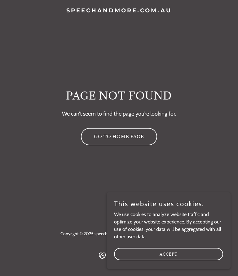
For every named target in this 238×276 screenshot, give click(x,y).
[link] (119, 11)
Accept (169, 258)
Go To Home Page (119, 136)
